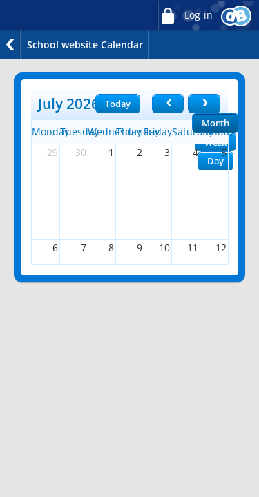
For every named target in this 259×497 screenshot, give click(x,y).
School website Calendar (85, 44)
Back (10, 44)
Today (118, 103)
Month (215, 123)
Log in (185, 15)
